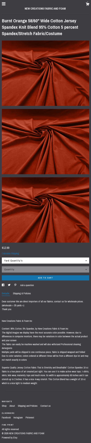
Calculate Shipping (10, 253)
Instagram (18, 417)
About (12, 405)
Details (6, 293)
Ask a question (27, 285)
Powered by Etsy (9, 437)
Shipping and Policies (28, 405)
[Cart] (87, 4)
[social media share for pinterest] (15, 285)
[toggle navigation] (3, 3)
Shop (4, 405)
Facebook (6, 417)
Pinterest (30, 417)
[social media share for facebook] (3, 285)
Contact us (45, 405)
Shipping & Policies (22, 293)
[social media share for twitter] (9, 285)
